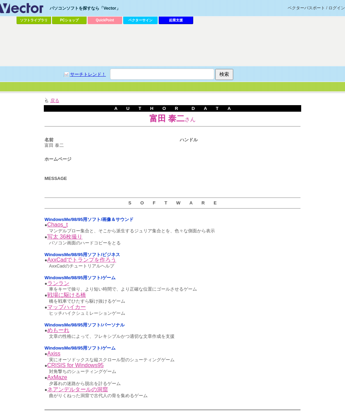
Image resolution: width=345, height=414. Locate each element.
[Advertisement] (169, 78)
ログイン (336, 8)
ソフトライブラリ (34, 20)
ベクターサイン (140, 20)
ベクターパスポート (306, 8)
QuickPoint (105, 20)
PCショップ (69, 20)
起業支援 (176, 20)
